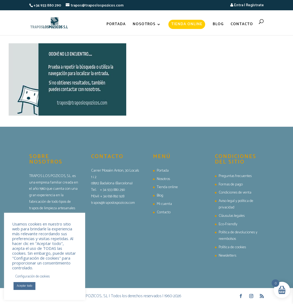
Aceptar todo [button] (24, 285)
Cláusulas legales (232, 216)
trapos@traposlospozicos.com (113, 203)
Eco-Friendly (228, 224)
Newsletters (227, 256)
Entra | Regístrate (247, 5)
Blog (218, 24)
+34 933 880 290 (47, 5)
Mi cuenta (164, 204)
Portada (116, 24)
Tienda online (186, 24)
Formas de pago (231, 184)
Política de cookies (232, 247)
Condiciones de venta (235, 192)
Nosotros (144, 24)
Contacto (242, 24)
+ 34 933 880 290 (112, 190)
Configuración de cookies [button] (32, 276)
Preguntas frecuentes (235, 176)
